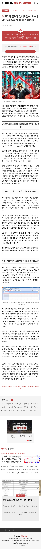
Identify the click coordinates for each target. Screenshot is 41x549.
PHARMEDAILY (11, 3)
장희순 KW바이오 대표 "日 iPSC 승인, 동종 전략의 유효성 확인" (19, 410)
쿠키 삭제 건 (12, 530)
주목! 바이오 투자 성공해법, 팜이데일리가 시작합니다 (20, 437)
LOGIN (34, 3)
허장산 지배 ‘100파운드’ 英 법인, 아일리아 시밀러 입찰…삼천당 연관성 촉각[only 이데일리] (20, 405)
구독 (27, 3)
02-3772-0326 (12, 540)
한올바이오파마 (32, 10)
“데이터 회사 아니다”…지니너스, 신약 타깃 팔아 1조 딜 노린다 (20, 506)
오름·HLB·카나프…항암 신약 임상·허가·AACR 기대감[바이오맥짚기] (20, 513)
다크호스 (20, 496)
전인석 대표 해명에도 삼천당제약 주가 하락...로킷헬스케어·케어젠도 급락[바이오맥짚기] (20, 470)
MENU (2, 3)
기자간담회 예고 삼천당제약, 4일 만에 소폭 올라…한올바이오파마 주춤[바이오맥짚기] (21, 474)
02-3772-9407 (22, 540)
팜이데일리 (4, 454)
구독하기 (21, 51)
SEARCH (38, 3)
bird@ (8, 400)
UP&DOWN (5, 10)
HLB (23, 10)
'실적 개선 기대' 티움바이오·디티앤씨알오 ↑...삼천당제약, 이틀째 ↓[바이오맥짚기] (19, 467)
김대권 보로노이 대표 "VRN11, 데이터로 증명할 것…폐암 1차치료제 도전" (20, 408)
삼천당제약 (11, 454)
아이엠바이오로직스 (20, 454)
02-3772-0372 (28, 540)
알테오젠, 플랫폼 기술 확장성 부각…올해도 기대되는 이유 (19, 500)
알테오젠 (15, 10)
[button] (38, 487)
